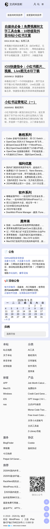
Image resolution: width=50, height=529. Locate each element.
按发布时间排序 (15, 15)
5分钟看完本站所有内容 (17, 206)
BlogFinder (8, 443)
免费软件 (32, 388)
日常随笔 (32, 361)
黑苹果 (31, 371)
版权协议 (32, 448)
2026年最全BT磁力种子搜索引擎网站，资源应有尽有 (13, 476)
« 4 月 (7, 319)
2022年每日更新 (14, 209)
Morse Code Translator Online (38, 410)
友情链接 (7, 366)
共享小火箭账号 (35, 420)
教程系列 (19, 108)
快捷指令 (19, 76)
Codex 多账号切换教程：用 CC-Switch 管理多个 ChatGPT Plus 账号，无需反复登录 (25, 138)
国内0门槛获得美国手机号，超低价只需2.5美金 (25, 167)
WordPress (14, 519)
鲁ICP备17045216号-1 (14, 522)
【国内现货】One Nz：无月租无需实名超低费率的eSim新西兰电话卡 (25, 180)
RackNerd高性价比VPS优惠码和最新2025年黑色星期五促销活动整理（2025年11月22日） (13, 481)
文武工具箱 (33, 426)
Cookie (31, 443)
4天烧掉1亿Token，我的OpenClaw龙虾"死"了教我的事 (23, 155)
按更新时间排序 (34, 15)
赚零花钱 (23, 273)
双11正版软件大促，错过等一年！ (22, 203)
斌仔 (23, 516)
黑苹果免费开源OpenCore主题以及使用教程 (25, 228)
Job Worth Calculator (38, 383)
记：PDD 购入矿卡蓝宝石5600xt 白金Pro (25, 232)
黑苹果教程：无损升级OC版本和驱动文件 (25, 235)
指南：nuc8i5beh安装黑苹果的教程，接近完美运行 (25, 225)
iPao (32, 519)
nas (5, 404)
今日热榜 (7, 453)
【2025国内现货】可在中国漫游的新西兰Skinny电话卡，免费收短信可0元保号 (13, 492)
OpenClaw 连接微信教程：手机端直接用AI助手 (25, 151)
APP (5, 383)
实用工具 (25, 41)
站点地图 (7, 350)
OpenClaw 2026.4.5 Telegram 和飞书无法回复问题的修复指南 (24, 142)
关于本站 (7, 355)
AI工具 (31, 350)
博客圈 (6, 448)
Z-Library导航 (34, 431)
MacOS (6, 388)
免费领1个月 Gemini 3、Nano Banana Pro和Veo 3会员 (24, 171)
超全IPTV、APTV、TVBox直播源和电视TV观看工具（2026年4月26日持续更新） (13, 508)
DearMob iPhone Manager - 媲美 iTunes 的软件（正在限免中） (25, 212)
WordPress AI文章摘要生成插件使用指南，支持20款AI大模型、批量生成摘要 (13, 487)
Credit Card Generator (38, 394)
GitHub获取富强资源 (14, 258)
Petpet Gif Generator (13, 459)
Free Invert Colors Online (38, 415)
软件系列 (32, 366)
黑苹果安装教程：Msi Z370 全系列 (22, 238)
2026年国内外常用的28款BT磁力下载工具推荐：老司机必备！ (13, 471)
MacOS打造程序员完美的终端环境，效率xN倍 (25, 241)
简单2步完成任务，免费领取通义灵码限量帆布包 (25, 177)
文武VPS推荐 (34, 404)
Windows (7, 394)
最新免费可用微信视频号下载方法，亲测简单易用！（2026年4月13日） (13, 503)
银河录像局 (9, 287)
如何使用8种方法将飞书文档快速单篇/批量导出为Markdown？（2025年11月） (13, 497)
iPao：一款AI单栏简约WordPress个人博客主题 (25, 199)
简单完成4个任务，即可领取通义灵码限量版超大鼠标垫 (25, 174)
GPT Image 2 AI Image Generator (38, 399)
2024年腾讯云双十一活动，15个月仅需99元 (24, 183)
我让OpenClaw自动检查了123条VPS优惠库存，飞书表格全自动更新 (25, 148)
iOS (5, 399)
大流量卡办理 (23, 261)
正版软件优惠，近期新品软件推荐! (20, 293)
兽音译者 (7, 361)
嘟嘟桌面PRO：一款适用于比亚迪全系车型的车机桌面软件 (25, 196)
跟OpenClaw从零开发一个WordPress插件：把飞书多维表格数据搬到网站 (25, 145)
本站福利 (13, 273)
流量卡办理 (9, 261)
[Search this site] (38, 4)
